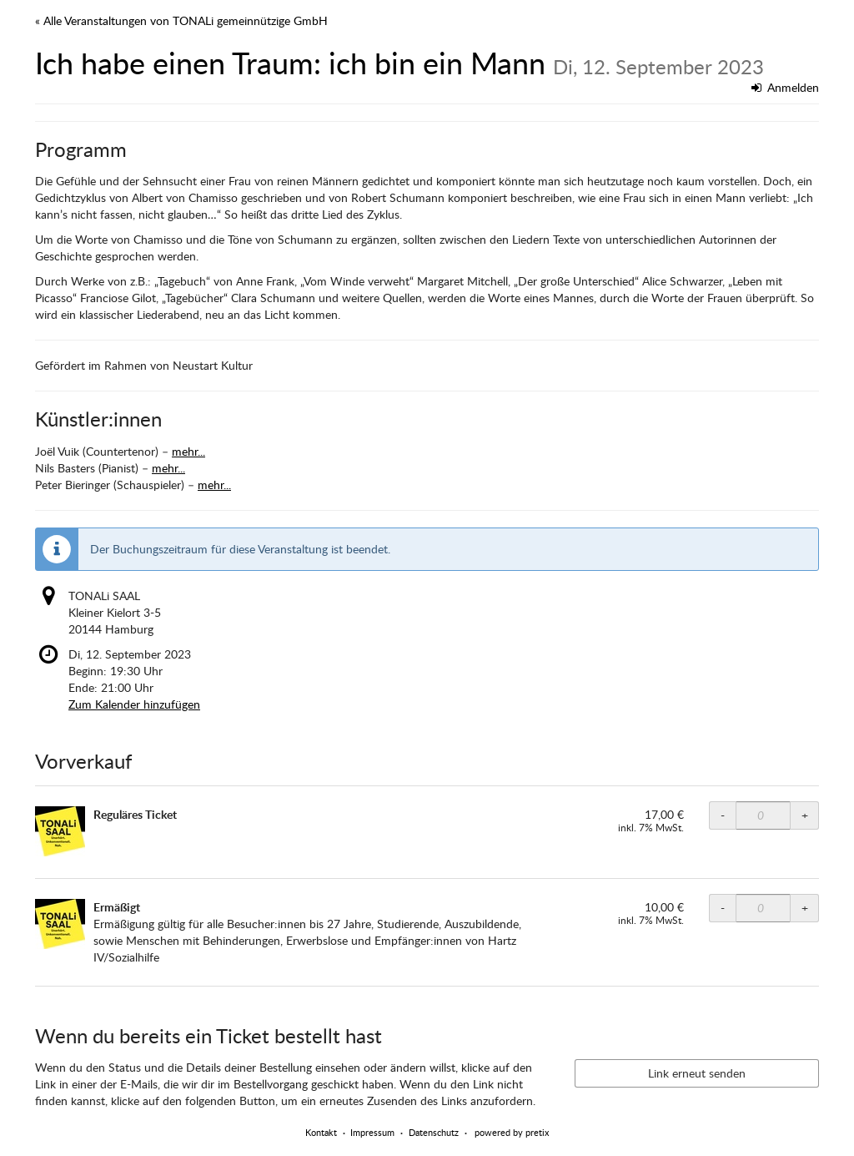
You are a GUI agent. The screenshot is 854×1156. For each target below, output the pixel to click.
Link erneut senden (697, 1073)
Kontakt (321, 1132)
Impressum (372, 1132)
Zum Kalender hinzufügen (134, 704)
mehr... (188, 451)
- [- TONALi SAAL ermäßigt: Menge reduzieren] (723, 908)
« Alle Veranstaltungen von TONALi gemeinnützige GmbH (181, 20)
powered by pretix (512, 1132)
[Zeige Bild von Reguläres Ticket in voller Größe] (60, 831)
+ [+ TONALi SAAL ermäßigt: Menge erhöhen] (804, 908)
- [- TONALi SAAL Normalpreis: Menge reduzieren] (723, 815)
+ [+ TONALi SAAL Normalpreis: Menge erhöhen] (804, 815)
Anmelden (785, 87)
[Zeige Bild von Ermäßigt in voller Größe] (60, 924)
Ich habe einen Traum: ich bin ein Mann (399, 62)
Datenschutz (434, 1132)
